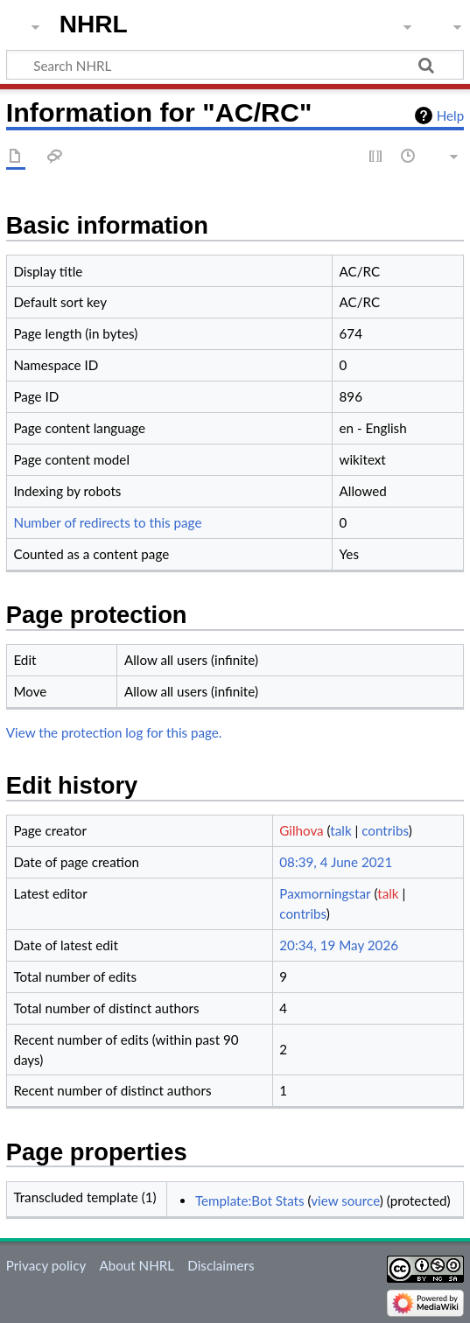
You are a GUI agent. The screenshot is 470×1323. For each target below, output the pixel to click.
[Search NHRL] (235, 65)
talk (340, 830)
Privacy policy (46, 1265)
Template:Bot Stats (250, 1200)
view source (345, 1200)
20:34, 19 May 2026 (338, 945)
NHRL (94, 24)
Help (450, 115)
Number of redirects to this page (107, 522)
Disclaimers (220, 1265)
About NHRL (136, 1265)
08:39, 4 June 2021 (335, 862)
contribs (384, 830)
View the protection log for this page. (114, 732)
